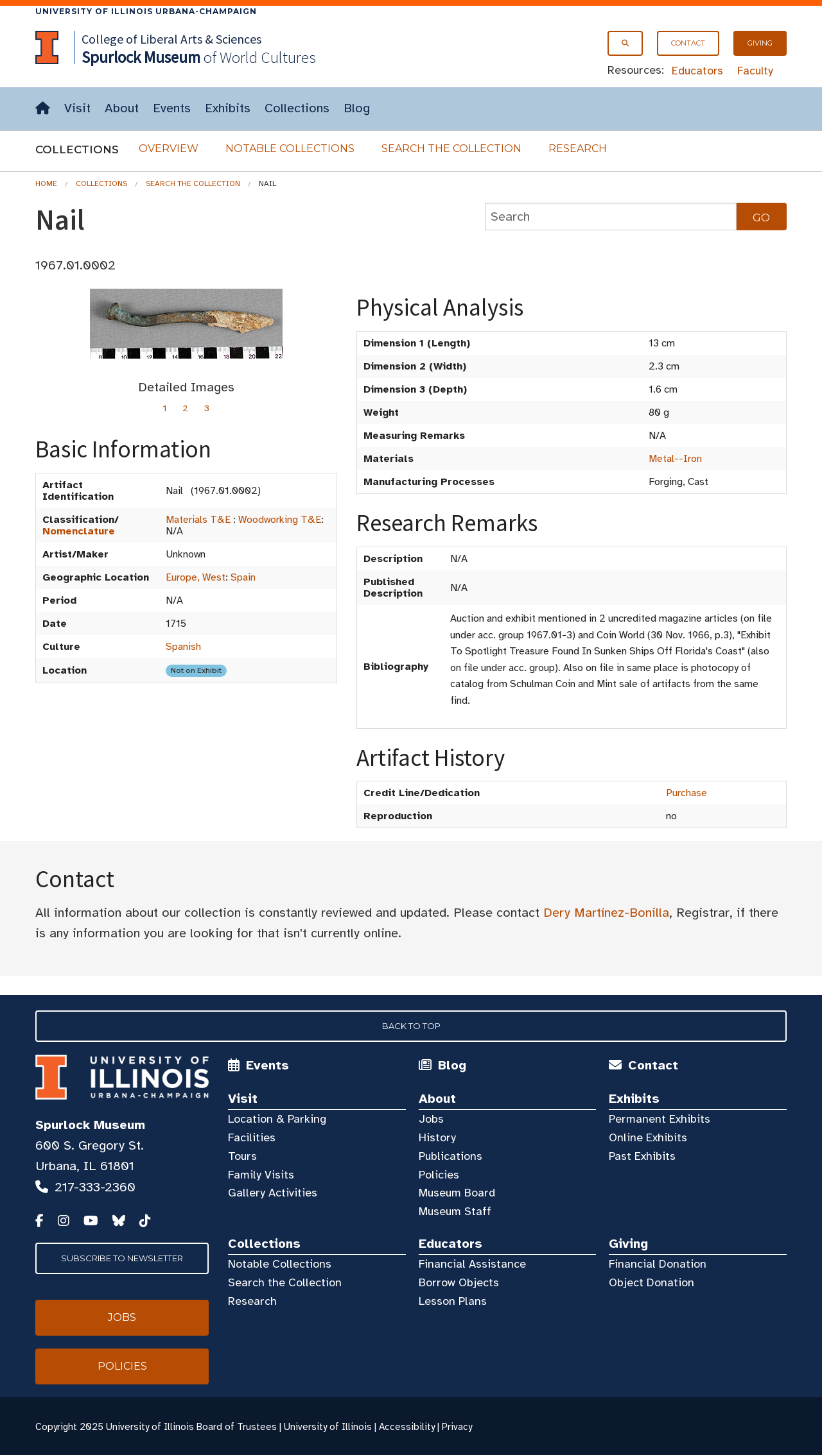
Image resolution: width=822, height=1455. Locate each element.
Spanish (183, 646)
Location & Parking (277, 1119)
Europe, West (195, 577)
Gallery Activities (272, 1193)
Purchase (686, 793)
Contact (688, 42)
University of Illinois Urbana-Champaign (146, 11)
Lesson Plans (453, 1301)
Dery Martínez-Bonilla (606, 913)
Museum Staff (455, 1211)
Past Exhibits (642, 1156)
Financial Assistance (472, 1264)
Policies (439, 1175)
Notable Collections (289, 148)
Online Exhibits (648, 1137)
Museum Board (457, 1193)
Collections (297, 108)
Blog (357, 108)
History (437, 1137)
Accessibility (407, 1427)
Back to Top (411, 1026)
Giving (760, 42)
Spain (243, 577)
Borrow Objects (459, 1282)
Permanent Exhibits (659, 1119)
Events (172, 108)
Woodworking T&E (279, 519)
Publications (450, 1156)
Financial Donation (657, 1264)
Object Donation (651, 1282)
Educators (697, 71)
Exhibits (227, 108)
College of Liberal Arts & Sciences (171, 39)
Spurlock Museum (90, 1125)
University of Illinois (328, 1427)
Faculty (755, 71)
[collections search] (611, 216)
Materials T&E (198, 519)
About (122, 108)
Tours (242, 1156)
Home (46, 183)
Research (577, 148)
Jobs (431, 1119)
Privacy (457, 1427)
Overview (168, 148)
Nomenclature (78, 531)
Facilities (251, 1137)
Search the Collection (451, 148)
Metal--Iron (675, 458)
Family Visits (261, 1175)
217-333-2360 (95, 1187)
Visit (77, 108)
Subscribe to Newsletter (122, 1258)
